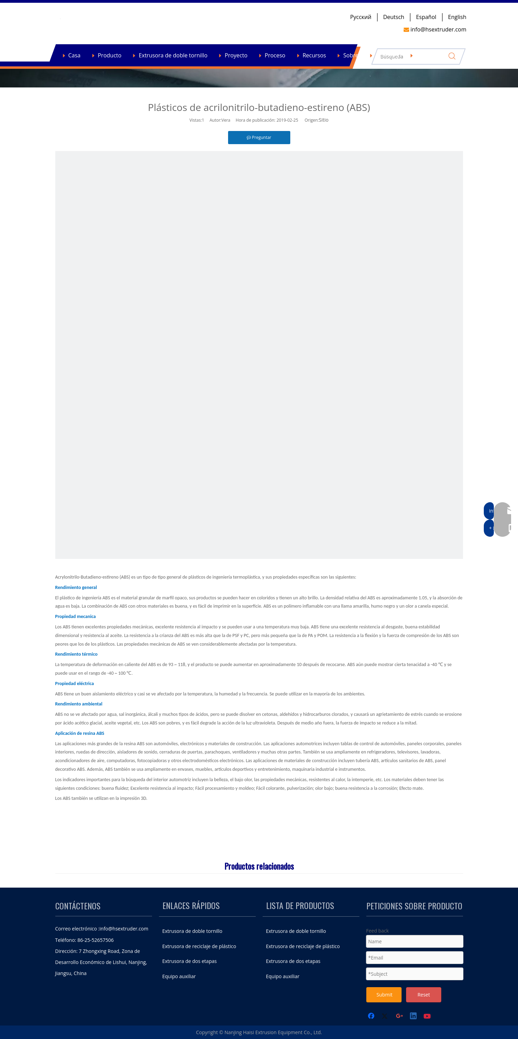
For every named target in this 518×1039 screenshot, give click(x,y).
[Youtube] (427, 1016)
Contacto (387, 55)
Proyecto (236, 55)
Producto (109, 55)
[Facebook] (371, 1016)
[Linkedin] (413, 1016)
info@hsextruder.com (124, 928)
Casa (74, 55)
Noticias (426, 55)
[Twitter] (385, 1016)
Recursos (314, 55)
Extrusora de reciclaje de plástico (199, 946)
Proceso (275, 55)
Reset (423, 994)
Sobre (350, 55)
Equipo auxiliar (179, 976)
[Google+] (399, 1016)
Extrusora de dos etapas (189, 961)
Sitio (324, 119)
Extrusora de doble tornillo (173, 55)
